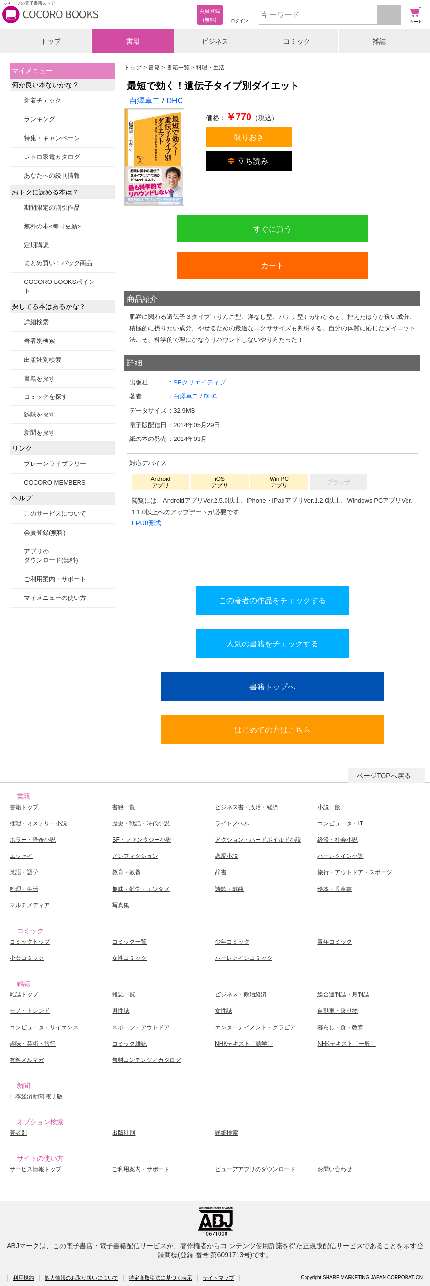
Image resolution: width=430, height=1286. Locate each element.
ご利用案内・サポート (55, 579)
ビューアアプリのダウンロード (255, 1169)
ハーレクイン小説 (340, 856)
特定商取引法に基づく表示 (160, 1278)
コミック (296, 41)
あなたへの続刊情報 (52, 175)
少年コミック (232, 941)
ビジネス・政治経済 (241, 994)
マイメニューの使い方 (55, 597)
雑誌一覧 (123, 994)
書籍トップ (24, 807)
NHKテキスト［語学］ (244, 1043)
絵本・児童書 (334, 889)
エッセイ (21, 856)
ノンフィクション (135, 856)
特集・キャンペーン (52, 138)
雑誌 (379, 41)
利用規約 (23, 1278)
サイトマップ (218, 1278)
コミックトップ (30, 941)
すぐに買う (272, 229)
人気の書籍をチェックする (272, 643)
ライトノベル (232, 823)
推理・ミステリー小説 (38, 823)
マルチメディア (30, 905)
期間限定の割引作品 (52, 207)
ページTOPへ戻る (384, 775)
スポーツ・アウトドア (141, 1027)
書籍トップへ (272, 686)
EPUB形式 (146, 523)
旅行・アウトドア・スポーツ (354, 872)
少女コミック (27, 958)
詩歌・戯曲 (229, 889)
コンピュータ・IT (340, 823)
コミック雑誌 (129, 1043)
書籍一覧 (123, 807)
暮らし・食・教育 (340, 1027)
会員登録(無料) (45, 532)
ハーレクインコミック (243, 958)
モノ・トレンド (30, 1010)
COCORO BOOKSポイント (59, 286)
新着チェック (42, 100)
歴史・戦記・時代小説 (141, 823)
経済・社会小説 (337, 839)
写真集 (120, 905)
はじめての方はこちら (272, 729)
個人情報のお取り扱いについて (81, 1278)
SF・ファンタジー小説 (141, 839)
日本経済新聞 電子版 (36, 1096)
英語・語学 (24, 872)
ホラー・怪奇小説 (33, 839)
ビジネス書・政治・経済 (246, 807)
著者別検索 (39, 340)
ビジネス (215, 41)
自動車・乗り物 (337, 1010)
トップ (51, 41)
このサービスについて (55, 513)
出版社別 (123, 1132)
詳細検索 (36, 322)
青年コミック (334, 941)
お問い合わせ (334, 1169)
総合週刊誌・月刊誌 (343, 994)
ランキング (39, 119)
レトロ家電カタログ (52, 156)
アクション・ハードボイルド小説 (258, 839)
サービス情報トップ (35, 1169)
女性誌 (223, 1010)
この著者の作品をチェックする (272, 600)
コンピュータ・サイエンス (44, 1027)
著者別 (18, 1132)
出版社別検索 (42, 359)
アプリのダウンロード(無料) (51, 556)
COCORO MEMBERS (55, 482)
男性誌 (120, 1010)
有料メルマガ (27, 1060)
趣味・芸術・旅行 (33, 1043)
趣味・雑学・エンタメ (141, 889)
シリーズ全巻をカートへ (272, 557)
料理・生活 (24, 889)
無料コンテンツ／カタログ (146, 1060)
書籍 (133, 41)
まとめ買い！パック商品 (58, 263)
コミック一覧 (129, 941)
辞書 (220, 872)
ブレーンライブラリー (55, 463)
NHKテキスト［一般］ (346, 1043)
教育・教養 (126, 872)
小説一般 (328, 807)
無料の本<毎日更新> (52, 226)
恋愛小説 (226, 856)
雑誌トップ (24, 994)
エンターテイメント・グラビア (255, 1027)
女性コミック (129, 958)
